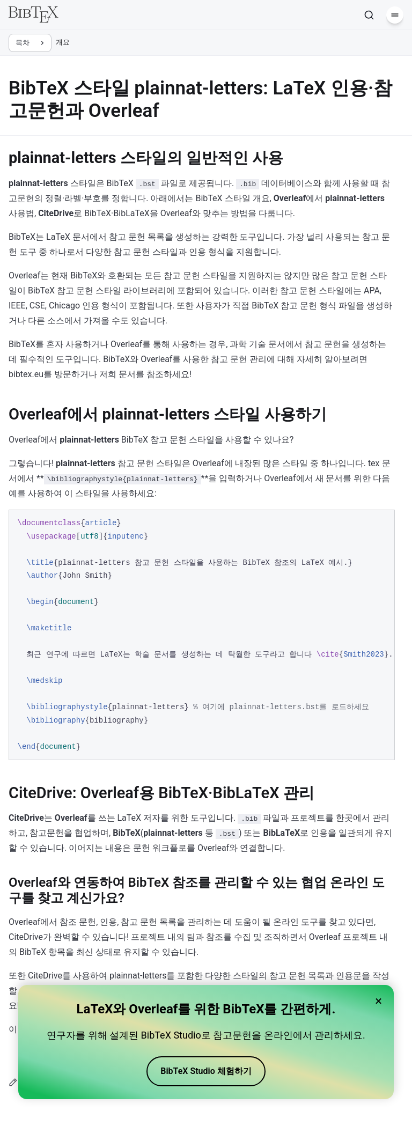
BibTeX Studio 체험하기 (205, 1071)
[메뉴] (394, 15)
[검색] (369, 15)
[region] (202, 635)
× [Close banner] (378, 1001)
